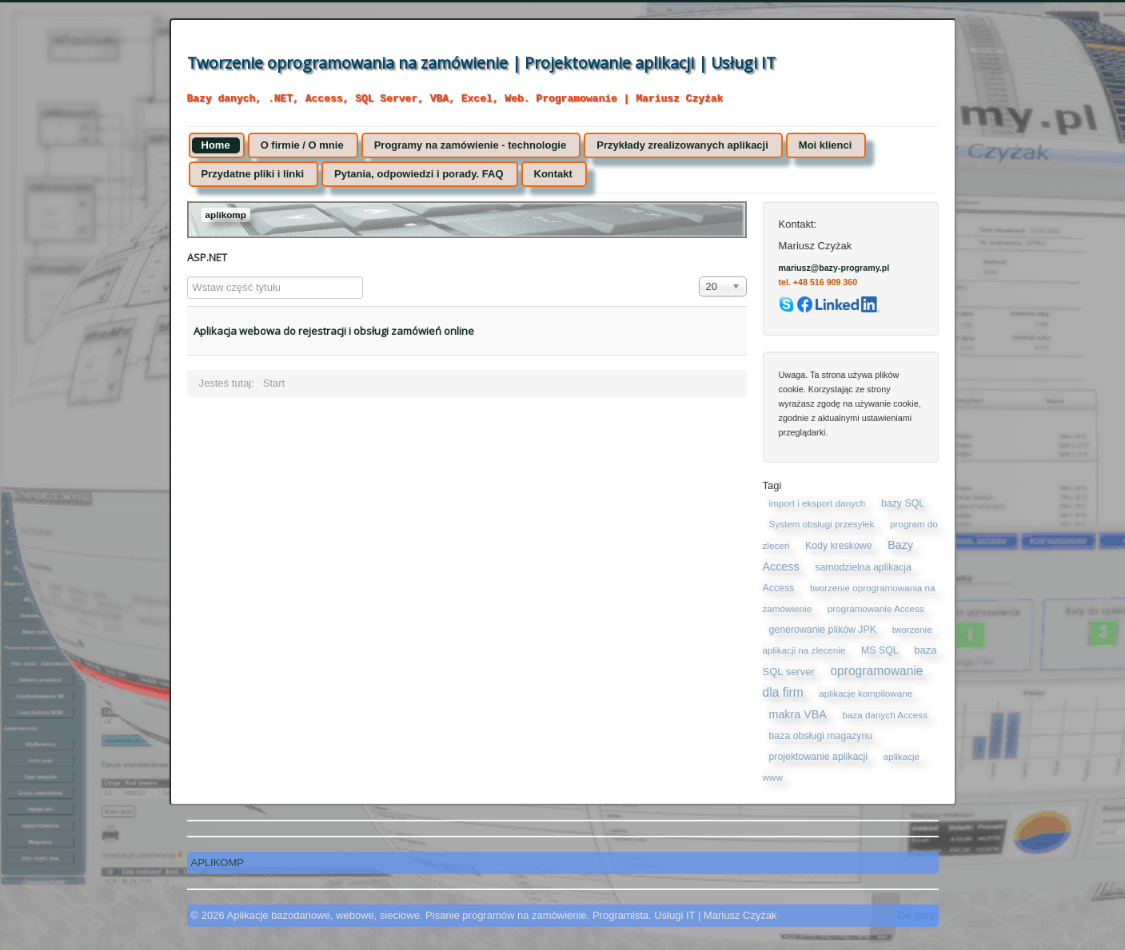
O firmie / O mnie (302, 145)
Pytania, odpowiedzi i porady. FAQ (418, 174)
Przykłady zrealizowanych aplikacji (682, 145)
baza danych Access (885, 715)
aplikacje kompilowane (865, 693)
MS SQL (880, 650)
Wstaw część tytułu (187, 276)
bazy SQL (902, 503)
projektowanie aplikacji (818, 756)
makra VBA (798, 714)
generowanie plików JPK (823, 629)
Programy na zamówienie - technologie (470, 145)
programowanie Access (876, 608)
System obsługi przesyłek (822, 524)
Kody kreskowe (838, 545)
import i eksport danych (817, 503)
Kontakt (553, 174)
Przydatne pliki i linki (253, 174)
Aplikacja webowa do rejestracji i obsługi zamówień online (333, 331)
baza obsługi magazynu (821, 735)
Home (215, 145)
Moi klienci (825, 145)
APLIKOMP (217, 863)
